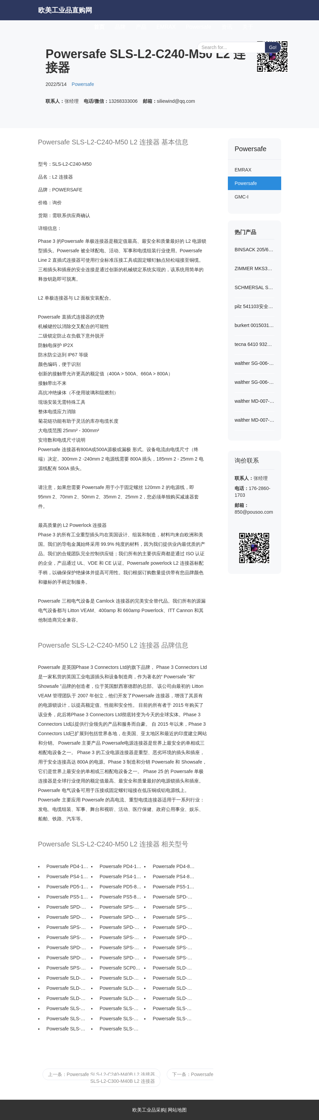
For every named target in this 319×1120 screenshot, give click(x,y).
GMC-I (241, 197)
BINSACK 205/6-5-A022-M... (254, 249)
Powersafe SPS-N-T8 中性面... (120, 907)
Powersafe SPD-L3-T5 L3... (120, 917)
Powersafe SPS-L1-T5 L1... (173, 947)
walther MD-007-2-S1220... (254, 401)
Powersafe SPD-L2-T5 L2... (173, 927)
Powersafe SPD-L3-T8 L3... (67, 917)
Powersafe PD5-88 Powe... (120, 886)
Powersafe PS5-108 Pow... (67, 897)
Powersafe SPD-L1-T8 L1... (173, 937)
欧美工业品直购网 (65, 10)
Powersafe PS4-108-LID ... (67, 876)
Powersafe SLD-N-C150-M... (120, 978)
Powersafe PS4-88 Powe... (173, 876)
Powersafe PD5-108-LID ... (67, 886)
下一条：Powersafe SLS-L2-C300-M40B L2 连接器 (151, 1078)
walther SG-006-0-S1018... (254, 382)
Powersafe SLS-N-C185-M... (120, 1018)
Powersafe (198, 27)
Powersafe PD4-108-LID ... (67, 866)
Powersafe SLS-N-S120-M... (67, 1008)
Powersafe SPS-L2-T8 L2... (67, 937)
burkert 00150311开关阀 (254, 325)
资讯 (226, 27)
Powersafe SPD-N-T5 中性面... (67, 907)
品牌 (120, 27)
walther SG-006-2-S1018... (254, 363)
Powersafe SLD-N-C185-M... (67, 988)
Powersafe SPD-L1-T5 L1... (67, 947)
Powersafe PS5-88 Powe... (120, 897)
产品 (141, 27)
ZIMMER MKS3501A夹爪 (254, 268)
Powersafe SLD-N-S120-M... (173, 968)
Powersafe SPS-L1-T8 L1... (120, 947)
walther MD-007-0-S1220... (254, 420)
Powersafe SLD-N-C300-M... (120, 998)
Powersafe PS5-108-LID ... (173, 886)
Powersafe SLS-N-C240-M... (67, 1028)
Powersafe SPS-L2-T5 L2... (120, 937)
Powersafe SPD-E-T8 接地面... (67, 957)
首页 (102, 26)
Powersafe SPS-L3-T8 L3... (173, 917)
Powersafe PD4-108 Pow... (120, 866)
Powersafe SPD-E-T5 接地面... (120, 957)
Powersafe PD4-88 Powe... (173, 866)
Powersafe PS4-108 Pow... (120, 876)
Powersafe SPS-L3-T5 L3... (67, 927)
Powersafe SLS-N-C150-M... (173, 1008)
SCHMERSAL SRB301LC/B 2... (254, 287)
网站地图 (177, 1110)
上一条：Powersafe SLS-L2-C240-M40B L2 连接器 (101, 1074)
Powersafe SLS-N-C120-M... (120, 1008)
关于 (247, 27)
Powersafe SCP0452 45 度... (120, 968)
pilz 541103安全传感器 (254, 306)
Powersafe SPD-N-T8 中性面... (173, 897)
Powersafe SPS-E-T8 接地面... (173, 957)
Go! (273, 47)
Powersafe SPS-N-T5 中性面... (173, 907)
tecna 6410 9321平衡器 (254, 344)
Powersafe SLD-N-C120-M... (67, 978)
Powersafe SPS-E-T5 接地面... (67, 968)
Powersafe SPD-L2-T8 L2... (120, 927)
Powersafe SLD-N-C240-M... (173, 988)
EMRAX (166, 27)
